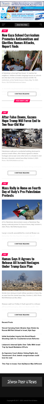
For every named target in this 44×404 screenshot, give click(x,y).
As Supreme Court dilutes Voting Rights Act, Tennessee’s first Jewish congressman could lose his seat (20, 355)
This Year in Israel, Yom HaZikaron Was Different (22, 364)
